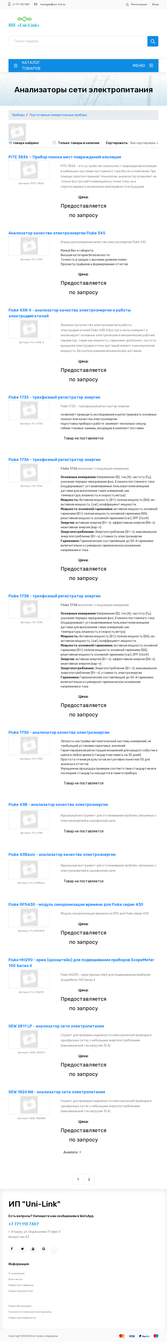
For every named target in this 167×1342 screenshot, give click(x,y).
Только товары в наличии (78, 143)
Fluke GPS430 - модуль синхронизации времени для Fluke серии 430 (75, 904)
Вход (155, 4)
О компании (16, 1273)
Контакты (15, 1279)
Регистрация (139, 4)
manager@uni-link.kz (52, 4)
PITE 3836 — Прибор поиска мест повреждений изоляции (64, 157)
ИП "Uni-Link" (34, 1204)
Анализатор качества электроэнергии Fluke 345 (56, 233)
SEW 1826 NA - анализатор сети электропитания (56, 1092)
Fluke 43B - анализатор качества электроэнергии (58, 804)
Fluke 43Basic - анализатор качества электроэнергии (62, 854)
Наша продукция (19, 1305)
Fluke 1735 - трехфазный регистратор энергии (54, 397)
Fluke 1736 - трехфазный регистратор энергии (54, 459)
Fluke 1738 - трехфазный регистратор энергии (54, 596)
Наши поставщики (20, 1285)
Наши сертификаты (22, 1317)
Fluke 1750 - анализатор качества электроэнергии (58, 732)
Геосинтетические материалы (29, 1311)
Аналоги (70, 1152)
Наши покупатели (20, 1290)
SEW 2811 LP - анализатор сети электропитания (56, 1026)
